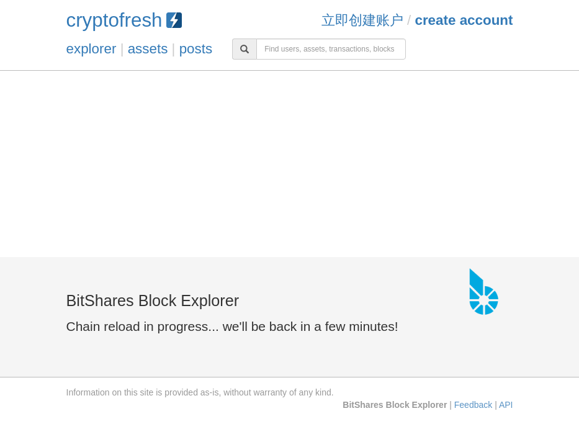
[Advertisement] (289, 164)
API (506, 405)
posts (196, 48)
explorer (91, 48)
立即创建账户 (362, 20)
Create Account (464, 20)
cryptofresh (124, 20)
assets (148, 48)
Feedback (473, 405)
